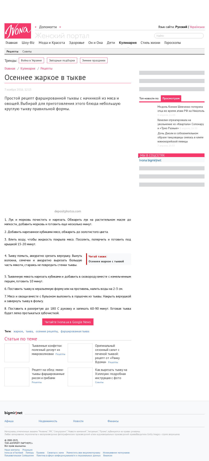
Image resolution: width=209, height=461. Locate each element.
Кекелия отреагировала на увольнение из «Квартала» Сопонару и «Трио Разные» (181, 124)
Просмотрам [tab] (171, 98)
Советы (27, 51)
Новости (78, 421)
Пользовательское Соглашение (19, 455)
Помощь (30, 452)
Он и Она (95, 42)
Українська (197, 27)
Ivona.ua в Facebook (13, 452)
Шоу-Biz (28, 42)
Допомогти (48, 26)
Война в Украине (31, 60)
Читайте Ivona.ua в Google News (68, 322)
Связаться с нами (55, 452)
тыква (29, 331)
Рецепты (12, 51)
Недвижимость (48, 421)
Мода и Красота (52, 42)
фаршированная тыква (75, 331)
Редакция (27, 449)
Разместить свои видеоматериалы (83, 452)
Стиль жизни (150, 42)
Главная (12, 42)
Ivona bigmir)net (150, 160)
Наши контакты (12, 449)
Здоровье (76, 42)
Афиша (8, 421)
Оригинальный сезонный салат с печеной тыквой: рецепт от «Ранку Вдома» (107, 354)
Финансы (113, 421)
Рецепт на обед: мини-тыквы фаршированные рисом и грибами (48, 374)
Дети (111, 42)
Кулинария (128, 42)
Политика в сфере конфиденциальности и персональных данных (69, 455)
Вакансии (107, 455)
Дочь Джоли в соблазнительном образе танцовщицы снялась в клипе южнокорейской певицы (180, 137)
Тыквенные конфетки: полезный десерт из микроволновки (47, 350)
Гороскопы (172, 42)
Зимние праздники (93, 60)
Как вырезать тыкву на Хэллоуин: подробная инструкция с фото (111, 374)
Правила (40, 452)
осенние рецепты (47, 331)
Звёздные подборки (62, 60)
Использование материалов (116, 452)
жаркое (18, 331)
